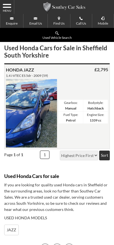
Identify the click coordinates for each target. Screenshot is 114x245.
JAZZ (11, 229)
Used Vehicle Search (57, 35)
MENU (7, 7)
